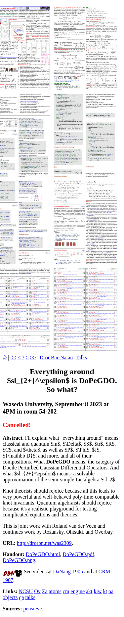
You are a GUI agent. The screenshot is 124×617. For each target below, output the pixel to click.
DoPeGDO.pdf (78, 554)
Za (45, 591)
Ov (37, 591)
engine (77, 591)
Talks (81, 357)
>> (33, 357)
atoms (55, 591)
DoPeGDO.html (43, 554)
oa (110, 591)
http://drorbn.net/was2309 (44, 543)
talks (30, 597)
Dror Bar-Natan (56, 357)
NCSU (26, 591)
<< (13, 357)
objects (10, 597)
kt (105, 591)
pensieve (32, 608)
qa (21, 597)
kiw (98, 591)
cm (66, 591)
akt (89, 591)
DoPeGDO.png (19, 560)
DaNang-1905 (68, 571)
